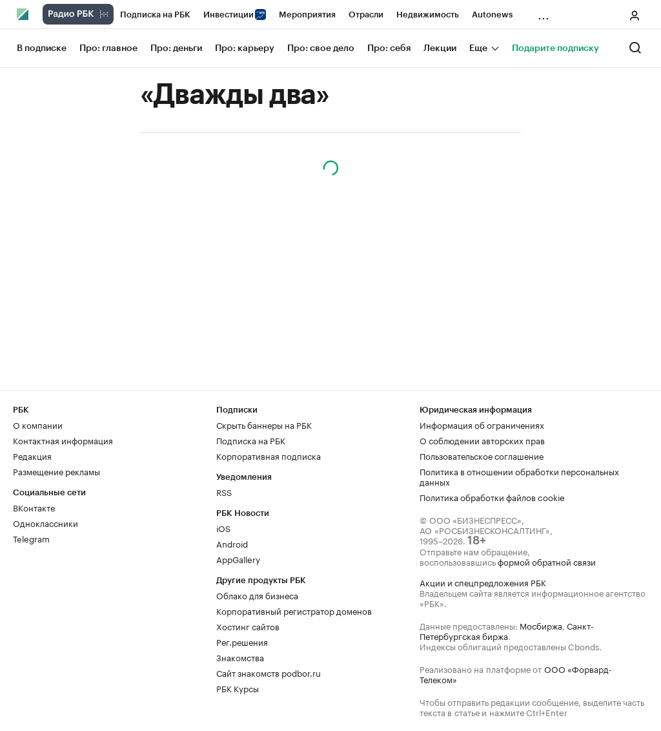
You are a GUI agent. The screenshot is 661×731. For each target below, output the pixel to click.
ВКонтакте (34, 506)
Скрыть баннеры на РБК (264, 424)
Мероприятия (307, 14)
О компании (38, 424)
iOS (223, 527)
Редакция (32, 455)
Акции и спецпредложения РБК (483, 581)
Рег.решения (242, 641)
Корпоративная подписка (268, 455)
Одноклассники (45, 522)
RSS (224, 491)
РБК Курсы (237, 687)
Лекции (439, 48)
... (543, 12)
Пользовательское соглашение (482, 455)
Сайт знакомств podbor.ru (268, 672)
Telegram (31, 537)
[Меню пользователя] (634, 15)
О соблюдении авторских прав (482, 439)
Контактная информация (63, 439)
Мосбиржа (541, 625)
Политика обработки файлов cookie (492, 496)
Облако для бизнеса (257, 594)
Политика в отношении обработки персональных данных (519, 476)
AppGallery (238, 558)
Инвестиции (234, 14)
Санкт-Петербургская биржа (507, 630)
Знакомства (240, 656)
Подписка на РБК (155, 14)
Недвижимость (427, 14)
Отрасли (366, 14)
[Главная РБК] (23, 14)
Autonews (492, 14)
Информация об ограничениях (482, 424)
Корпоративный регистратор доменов (294, 610)
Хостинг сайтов (248, 625)
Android (232, 543)
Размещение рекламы (56, 470)
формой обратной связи (547, 561)
